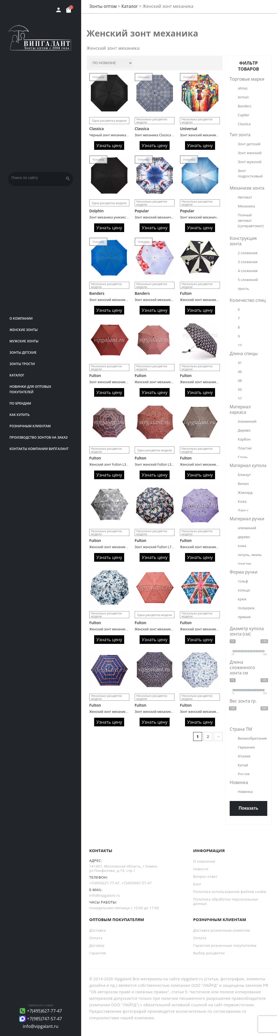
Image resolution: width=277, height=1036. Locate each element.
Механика (246, 206)
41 (240, 362)
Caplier (243, 114)
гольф (243, 581)
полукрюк (246, 607)
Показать (248, 808)
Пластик (245, 448)
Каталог (16, 375)
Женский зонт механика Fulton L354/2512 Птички (219, 547)
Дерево (244, 430)
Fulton (186, 293)
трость (243, 288)
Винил (243, 483)
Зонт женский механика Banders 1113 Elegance (172, 299)
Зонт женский (250, 152)
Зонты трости (22, 364)
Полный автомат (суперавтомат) (250, 220)
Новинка (245, 791)
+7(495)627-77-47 (44, 1011)
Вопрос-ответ (205, 876)
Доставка (97, 930)
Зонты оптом (103, 6)
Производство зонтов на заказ (38, 437)
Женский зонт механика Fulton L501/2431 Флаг (216, 629)
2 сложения (248, 252)
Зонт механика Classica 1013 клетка (162, 135)
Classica (96, 128)
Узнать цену (109, 145)
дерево (244, 536)
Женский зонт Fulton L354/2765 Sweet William (124, 464)
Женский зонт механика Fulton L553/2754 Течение (129, 547)
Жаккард (245, 492)
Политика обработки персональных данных (225, 901)
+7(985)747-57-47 (44, 1019)
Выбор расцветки (209, 953)
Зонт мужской (250, 161)
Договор (96, 945)
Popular (142, 210)
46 (240, 371)
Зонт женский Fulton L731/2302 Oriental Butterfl (172, 547)
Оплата (96, 937)
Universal (188, 128)
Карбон (244, 439)
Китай (243, 765)
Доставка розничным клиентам (221, 930)
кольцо (244, 590)
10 (240, 345)
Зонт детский (249, 143)
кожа (242, 545)
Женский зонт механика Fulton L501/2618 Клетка (127, 711)
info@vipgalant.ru (40, 1026)
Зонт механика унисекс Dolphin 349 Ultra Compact (128, 217)
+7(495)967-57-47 (136, 883)
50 (240, 389)
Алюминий (247, 421)
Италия (244, 756)
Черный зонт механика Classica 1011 (118, 135)
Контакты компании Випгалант (38, 448)
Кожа (242, 501)
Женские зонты (23, 329)
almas (243, 88)
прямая (244, 616)
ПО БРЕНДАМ (20, 403)
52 (240, 398)
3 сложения (248, 261)
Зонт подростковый (250, 173)
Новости (200, 868)
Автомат (245, 197)
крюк (242, 599)
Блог (197, 884)
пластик (244, 563)
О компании (21, 318)
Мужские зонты (23, 341)
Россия (244, 774)
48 (240, 380)
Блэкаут (244, 474)
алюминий (247, 527)
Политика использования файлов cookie (229, 891)
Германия (246, 747)
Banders (96, 293)
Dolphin (96, 210)
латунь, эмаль (250, 554)
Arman (243, 97)
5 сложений (248, 279)
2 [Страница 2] (208, 736)
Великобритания (252, 738)
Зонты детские (23, 352)
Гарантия (97, 953)
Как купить (19, 414)
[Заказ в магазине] (111, 63)
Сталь (243, 457)
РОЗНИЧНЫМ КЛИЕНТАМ (30, 426)
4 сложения (248, 270)
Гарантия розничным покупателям (224, 945)
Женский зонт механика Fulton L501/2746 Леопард (220, 464)
